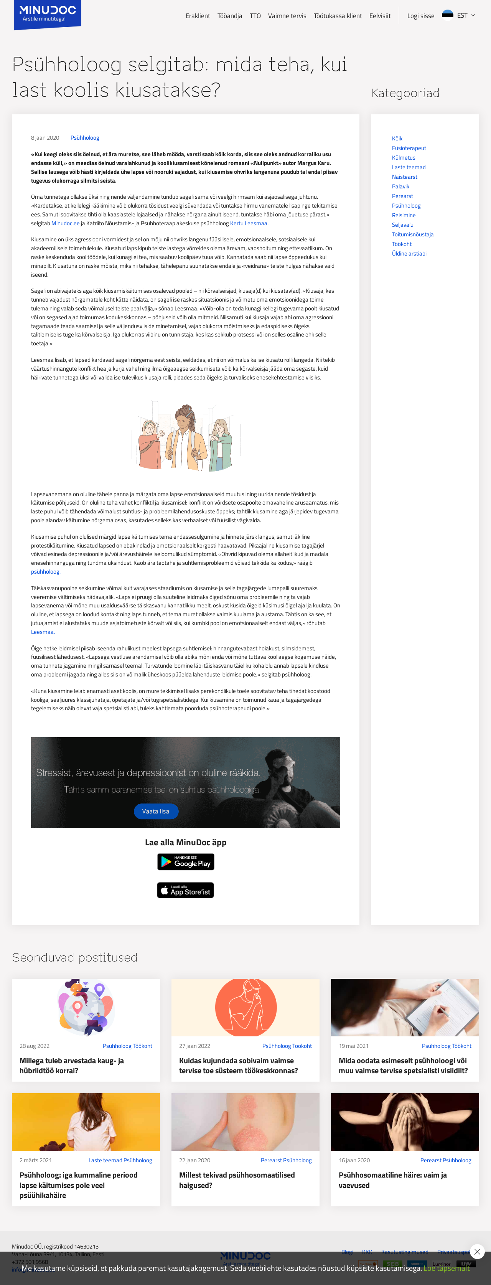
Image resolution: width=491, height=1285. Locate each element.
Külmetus (403, 157)
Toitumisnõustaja (413, 234)
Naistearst (404, 176)
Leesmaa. (43, 631)
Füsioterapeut (409, 148)
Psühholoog (85, 138)
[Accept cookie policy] (477, 1251)
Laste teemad (409, 167)
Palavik (400, 186)
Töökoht (402, 243)
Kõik (397, 138)
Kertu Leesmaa (248, 223)
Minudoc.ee (65, 223)
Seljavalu (403, 224)
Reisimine (404, 215)
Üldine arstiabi (409, 253)
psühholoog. (46, 571)
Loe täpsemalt (446, 1268)
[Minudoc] (48, 15)
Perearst (402, 195)
